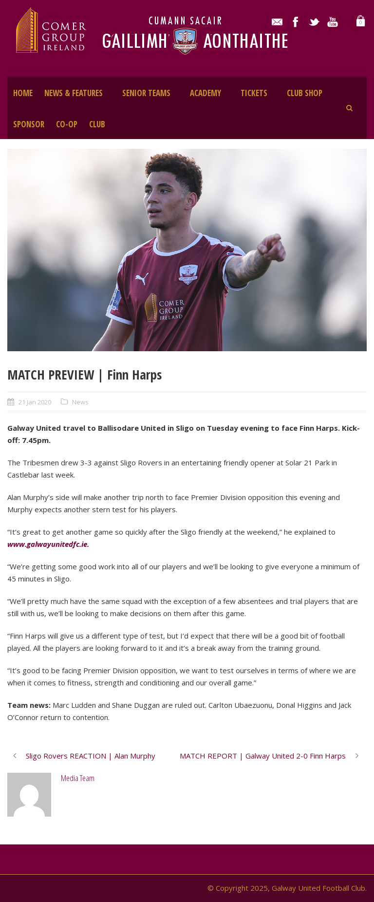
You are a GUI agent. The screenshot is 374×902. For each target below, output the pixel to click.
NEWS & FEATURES (73, 93)
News (80, 402)
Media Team (77, 777)
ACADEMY (205, 93)
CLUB (97, 124)
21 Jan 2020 (35, 402)
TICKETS (254, 93)
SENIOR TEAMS (146, 93)
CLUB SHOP (304, 93)
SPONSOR (28, 124)
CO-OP (66, 124)
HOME (23, 93)
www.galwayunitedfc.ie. (49, 544)
